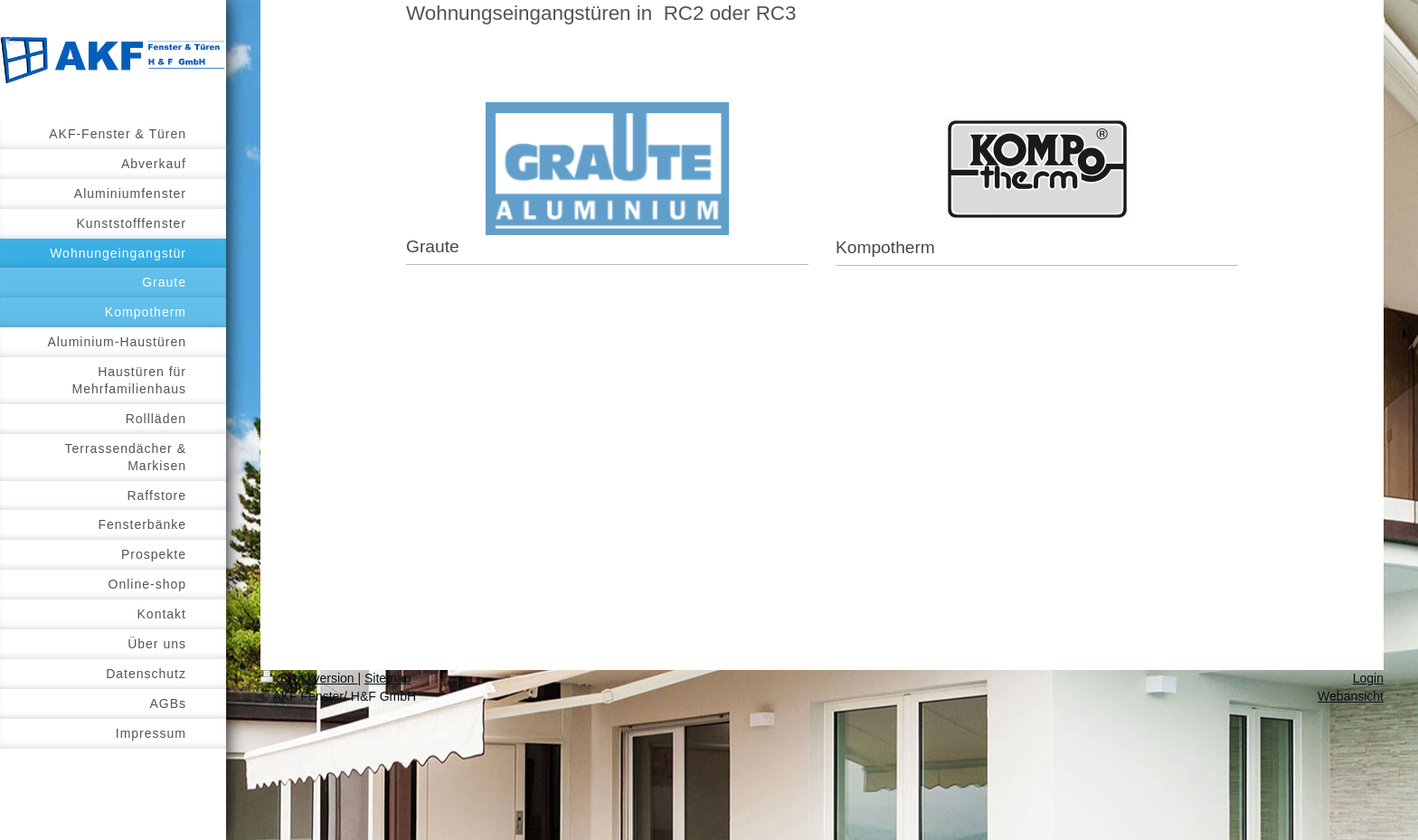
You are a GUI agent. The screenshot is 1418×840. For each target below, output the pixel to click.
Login (1368, 678)
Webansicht (1351, 696)
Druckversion (308, 678)
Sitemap (387, 678)
